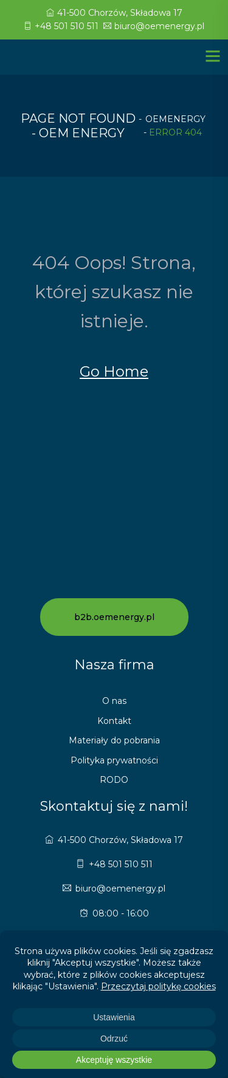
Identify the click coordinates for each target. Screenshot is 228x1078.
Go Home (114, 371)
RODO (114, 779)
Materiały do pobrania (114, 740)
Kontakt (114, 720)
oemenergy (175, 119)
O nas (114, 700)
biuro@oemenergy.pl (153, 26)
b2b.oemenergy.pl (114, 617)
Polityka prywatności (114, 760)
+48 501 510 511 (61, 26)
